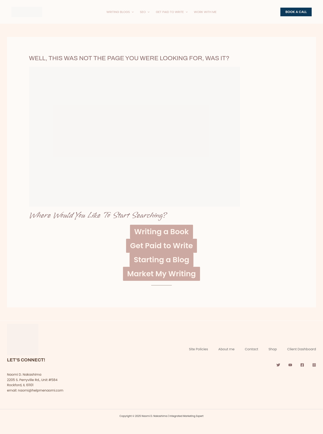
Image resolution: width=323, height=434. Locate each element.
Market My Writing (161, 273)
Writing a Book (161, 231)
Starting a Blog (161, 259)
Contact (251, 349)
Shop (272, 349)
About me (226, 349)
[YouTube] (290, 365)
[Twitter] (278, 365)
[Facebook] (302, 365)
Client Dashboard (301, 349)
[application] (132, 12)
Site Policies (198, 349)
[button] (296, 12)
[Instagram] (314, 365)
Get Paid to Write (161, 245)
